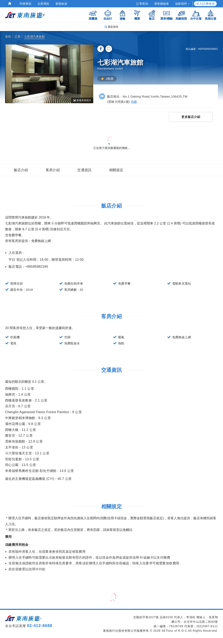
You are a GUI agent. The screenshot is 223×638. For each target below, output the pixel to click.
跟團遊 (93, 14)
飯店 (152, 14)
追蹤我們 (182, 3)
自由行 (107, 14)
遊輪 (122, 14)
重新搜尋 (112, 26)
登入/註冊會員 (205, 3)
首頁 (8, 36)
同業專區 (25, 3)
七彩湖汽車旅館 (34, 36)
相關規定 (116, 170)
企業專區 (43, 3)
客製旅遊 (61, 3)
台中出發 (196, 14)
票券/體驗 (166, 14)
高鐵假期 (181, 14)
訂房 (18, 36)
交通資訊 (84, 170)
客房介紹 (53, 170)
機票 (137, 14)
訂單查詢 (142, 3)
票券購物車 (161, 3)
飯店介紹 (21, 170)
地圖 (134, 101)
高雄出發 (210, 14)
